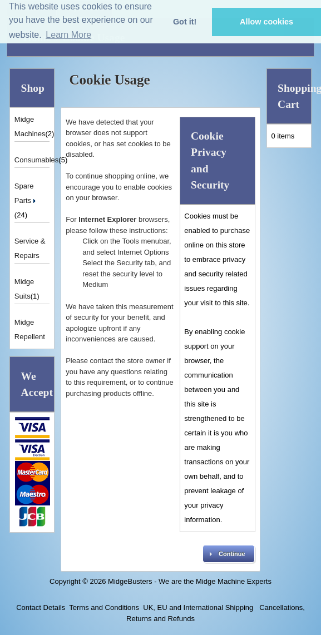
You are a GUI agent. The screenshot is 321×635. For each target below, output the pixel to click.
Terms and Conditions (104, 607)
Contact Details (40, 607)
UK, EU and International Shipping (198, 607)
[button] (229, 554)
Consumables (36, 160)
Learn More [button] (68, 34)
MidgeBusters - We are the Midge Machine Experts (189, 581)
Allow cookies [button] (266, 21)
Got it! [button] (184, 21)
